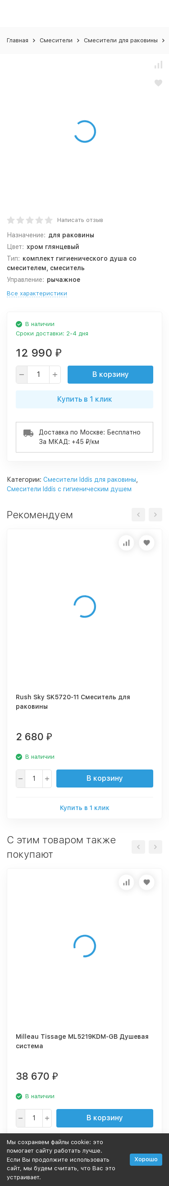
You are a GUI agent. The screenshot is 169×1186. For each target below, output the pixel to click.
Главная (17, 40)
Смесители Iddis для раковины (89, 479)
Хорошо (146, 1159)
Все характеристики (37, 293)
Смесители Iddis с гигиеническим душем (69, 489)
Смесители (56, 40)
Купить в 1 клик (84, 399)
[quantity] (38, 375)
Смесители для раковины (121, 40)
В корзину (110, 374)
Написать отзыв (80, 220)
